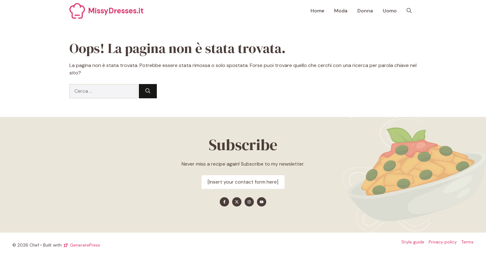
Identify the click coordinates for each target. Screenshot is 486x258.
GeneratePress (85, 245)
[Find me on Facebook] (224, 202)
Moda (340, 10)
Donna (365, 10)
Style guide (412, 242)
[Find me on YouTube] (261, 202)
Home (317, 10)
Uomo (390, 10)
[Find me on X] (236, 202)
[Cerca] (148, 91)
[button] (409, 11)
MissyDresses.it (116, 11)
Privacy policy (443, 242)
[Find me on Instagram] (249, 202)
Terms (467, 242)
